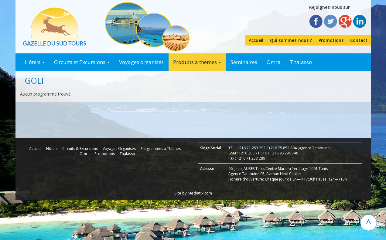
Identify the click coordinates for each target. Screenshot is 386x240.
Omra (274, 62)
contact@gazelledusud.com (241, 21)
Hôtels (35, 62)
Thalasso (301, 62)
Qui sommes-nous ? (291, 40)
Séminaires (244, 62)
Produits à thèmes (197, 62)
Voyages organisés (141, 62)
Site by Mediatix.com (193, 232)
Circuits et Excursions (82, 62)
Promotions (331, 40)
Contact (358, 40)
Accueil (256, 40)
